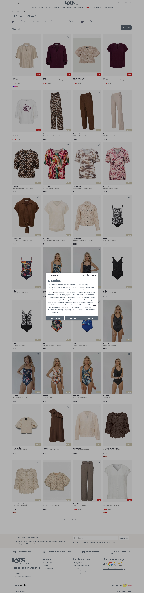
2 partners (55, 292)
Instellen (90, 318)
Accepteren (55, 318)
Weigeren (73, 318)
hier (94, 305)
